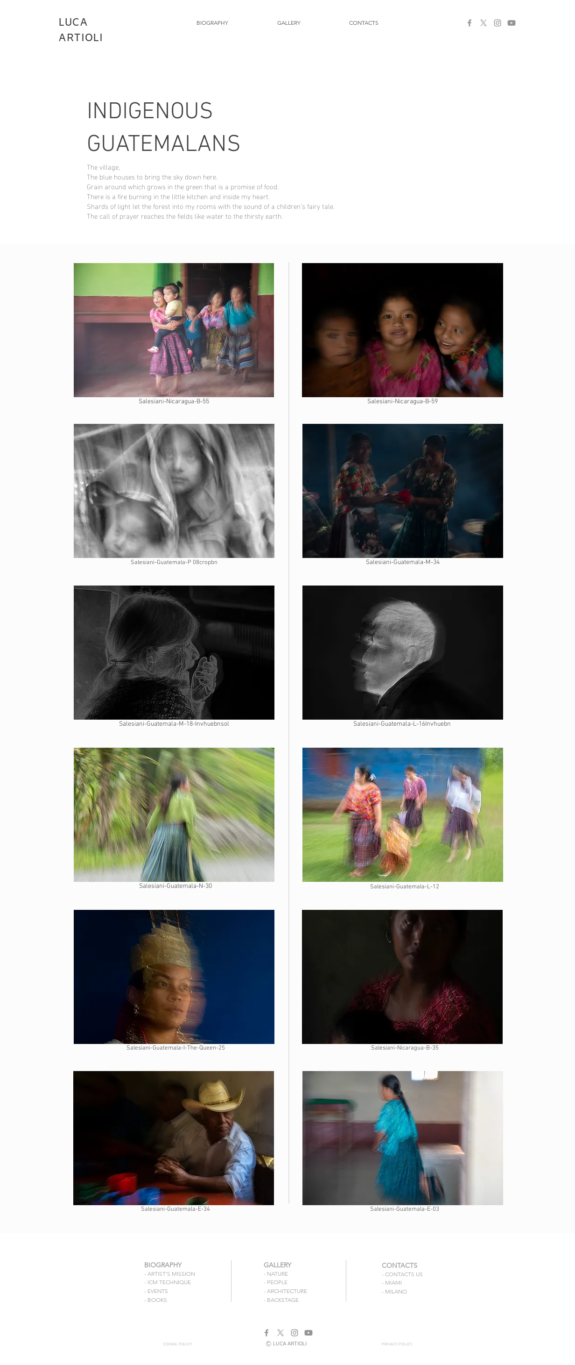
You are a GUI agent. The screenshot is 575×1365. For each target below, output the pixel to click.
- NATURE (276, 1273)
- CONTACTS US (402, 1274)
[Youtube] (511, 23)
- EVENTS (156, 1290)
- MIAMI (392, 1282)
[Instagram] (497, 23)
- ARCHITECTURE (285, 1290)
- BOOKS (155, 1299)
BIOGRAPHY (163, 1265)
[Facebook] (469, 23)
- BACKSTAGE (281, 1299)
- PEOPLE (276, 1282)
